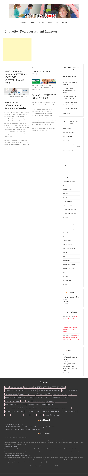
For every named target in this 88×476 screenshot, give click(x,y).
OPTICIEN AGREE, (67, 240)
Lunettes (65, 221)
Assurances (23, 22)
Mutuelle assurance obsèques (70, 225)
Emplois (65, 197)
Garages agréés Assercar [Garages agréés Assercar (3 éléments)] (60, 394)
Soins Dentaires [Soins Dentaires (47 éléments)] (51, 415)
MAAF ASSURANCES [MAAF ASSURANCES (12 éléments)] (12, 401)
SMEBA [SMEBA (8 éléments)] (39, 415)
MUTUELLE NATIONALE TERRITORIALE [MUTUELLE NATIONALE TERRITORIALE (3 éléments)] (14, 411)
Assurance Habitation (68, 150)
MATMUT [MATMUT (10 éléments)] (50, 401)
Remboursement (67, 260)
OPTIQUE (41, 22)
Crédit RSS (72, 292)
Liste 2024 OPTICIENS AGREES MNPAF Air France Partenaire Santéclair (70, 82)
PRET (57, 22)
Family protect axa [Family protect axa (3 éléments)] (72, 390)
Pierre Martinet (17, 65)
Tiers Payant (66, 276)
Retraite (50, 22)
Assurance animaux (67, 136)
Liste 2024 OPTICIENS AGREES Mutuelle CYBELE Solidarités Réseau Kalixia (70, 111)
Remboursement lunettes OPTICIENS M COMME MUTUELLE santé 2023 (15, 77)
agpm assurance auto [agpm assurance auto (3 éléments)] (16, 387)
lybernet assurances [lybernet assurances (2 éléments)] (57, 397)
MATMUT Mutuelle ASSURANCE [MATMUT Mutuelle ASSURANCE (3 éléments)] (12, 404)
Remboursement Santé (68, 268)
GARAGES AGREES (67, 205)
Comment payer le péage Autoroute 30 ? (17, 455)
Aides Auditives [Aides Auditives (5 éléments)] (28, 387)
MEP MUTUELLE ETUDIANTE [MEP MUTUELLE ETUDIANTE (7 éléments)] (37, 404)
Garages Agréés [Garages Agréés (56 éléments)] (44, 394)
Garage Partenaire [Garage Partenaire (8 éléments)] (11, 394)
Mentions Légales (34, 466)
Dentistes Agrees (67, 189)
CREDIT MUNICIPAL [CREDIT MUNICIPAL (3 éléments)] (32, 390)
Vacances (65, 284)
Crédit (64, 185)
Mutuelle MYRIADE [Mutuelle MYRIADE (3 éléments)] (77, 408)
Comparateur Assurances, (69, 181)
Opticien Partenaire (68, 244)
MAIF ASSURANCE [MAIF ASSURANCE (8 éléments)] (38, 401)
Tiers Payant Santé (67, 280)
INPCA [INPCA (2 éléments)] (25, 397)
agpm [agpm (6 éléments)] (7, 387)
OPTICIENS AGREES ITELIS (69, 248)
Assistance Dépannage (68, 132)
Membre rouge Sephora (11, 446)
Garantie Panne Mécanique (69, 209)
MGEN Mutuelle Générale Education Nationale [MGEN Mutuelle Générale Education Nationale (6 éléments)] (53, 408)
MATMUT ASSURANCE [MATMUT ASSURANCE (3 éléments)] (61, 401)
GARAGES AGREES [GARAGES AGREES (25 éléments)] (26, 394)
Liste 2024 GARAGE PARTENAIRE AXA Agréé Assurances (22, 429)
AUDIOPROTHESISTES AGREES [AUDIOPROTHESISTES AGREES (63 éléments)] (50, 387)
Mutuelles (32, 22)
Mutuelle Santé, (67, 233)
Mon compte (45, 433)
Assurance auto (67, 140)
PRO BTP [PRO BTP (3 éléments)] (7, 415)
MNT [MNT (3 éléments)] (70, 408)
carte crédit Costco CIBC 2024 (13, 425)
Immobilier (65, 22)
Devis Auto (65, 193)
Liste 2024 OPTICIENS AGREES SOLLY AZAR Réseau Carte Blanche (70, 90)
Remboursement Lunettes (69, 264)
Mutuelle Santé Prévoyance (70, 229)
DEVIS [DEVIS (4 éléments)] (63, 390)
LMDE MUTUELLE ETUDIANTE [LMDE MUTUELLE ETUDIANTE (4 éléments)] (42, 397)
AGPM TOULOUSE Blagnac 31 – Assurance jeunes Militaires (70, 319)
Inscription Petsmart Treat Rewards (15, 438)
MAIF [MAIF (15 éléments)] (29, 401)
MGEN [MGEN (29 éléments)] (50, 405)
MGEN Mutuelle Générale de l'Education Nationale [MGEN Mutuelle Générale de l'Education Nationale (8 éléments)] (21, 408)
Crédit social (45, 420)
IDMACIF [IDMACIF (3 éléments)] (19, 397)
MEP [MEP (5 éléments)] (24, 404)
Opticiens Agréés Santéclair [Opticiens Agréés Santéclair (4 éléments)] (69, 411)
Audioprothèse (66, 158)
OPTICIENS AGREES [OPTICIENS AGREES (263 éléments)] (47, 411)
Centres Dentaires (67, 177)
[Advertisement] (17, 49)
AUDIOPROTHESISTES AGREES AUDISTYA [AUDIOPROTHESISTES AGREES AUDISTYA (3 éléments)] (15, 390)
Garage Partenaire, (67, 201)
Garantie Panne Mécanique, (69, 213)
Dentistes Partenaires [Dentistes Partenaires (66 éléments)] (49, 390)
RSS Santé (72, 350)
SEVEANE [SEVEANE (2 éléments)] (26, 415)
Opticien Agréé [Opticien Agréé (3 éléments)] (29, 411)
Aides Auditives (67, 128)
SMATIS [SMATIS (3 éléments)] (33, 415)
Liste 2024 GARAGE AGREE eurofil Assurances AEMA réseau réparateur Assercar (29, 427)
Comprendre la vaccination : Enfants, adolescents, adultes (71, 357)
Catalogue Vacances (68, 170)
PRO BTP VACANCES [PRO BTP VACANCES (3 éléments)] (17, 415)
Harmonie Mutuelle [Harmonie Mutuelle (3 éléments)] (10, 397)
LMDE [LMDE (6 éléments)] (31, 397)
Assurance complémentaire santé (73, 145)
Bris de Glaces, (66, 166)
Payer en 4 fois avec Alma (71, 297)
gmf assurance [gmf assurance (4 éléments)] (72, 394)
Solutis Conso (67, 301)
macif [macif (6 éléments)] (23, 401)
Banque (65, 162)
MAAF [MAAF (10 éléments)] (66, 397)
